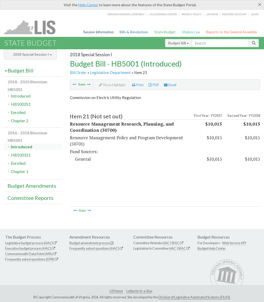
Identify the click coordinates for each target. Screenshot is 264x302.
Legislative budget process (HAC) (29, 243)
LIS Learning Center (163, 14)
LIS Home (116, 291)
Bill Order (78, 72)
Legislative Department (110, 72)
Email (170, 85)
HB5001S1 (21, 154)
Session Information (98, 32)
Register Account (234, 14)
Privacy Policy (192, 14)
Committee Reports (30, 198)
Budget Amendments (31, 186)
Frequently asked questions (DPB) (29, 259)
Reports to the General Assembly (231, 32)
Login (255, 14)
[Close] (260, 4)
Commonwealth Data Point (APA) (29, 254)
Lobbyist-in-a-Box (139, 291)
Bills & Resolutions (134, 32)
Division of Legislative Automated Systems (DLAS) (194, 297)
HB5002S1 (21, 104)
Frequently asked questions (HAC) (94, 248)
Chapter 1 (19, 171)
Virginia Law (191, 32)
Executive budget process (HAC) (28, 248)
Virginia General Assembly (126, 14)
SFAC (175, 243)
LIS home (212, 14)
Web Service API (234, 243)
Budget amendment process (89, 243)
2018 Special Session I (32, 54)
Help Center (88, 5)
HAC (166, 243)
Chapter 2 (19, 120)
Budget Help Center (211, 248)
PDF (153, 85)
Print (138, 85)
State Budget (165, 32)
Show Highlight (112, 85)
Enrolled (18, 112)
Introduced (20, 95)
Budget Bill (178, 43)
